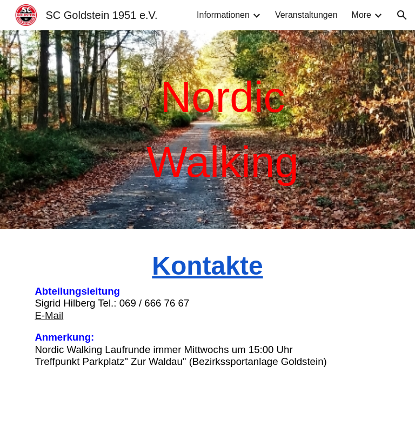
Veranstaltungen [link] (306, 14)
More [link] (361, 14)
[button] (402, 15)
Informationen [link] (223, 14)
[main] (222, 130)
